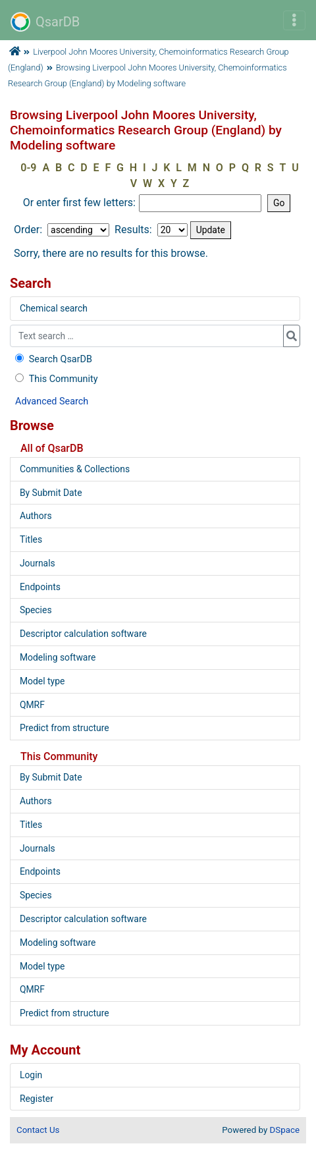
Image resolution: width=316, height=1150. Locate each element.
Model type (42, 681)
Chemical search (54, 308)
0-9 (28, 167)
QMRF (32, 704)
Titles (31, 539)
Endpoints (40, 587)
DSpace (285, 1130)
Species (36, 610)
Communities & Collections (75, 469)
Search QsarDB (52, 359)
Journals (37, 563)
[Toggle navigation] (294, 20)
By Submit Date (51, 492)
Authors (36, 515)
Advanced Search (51, 401)
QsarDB (45, 22)
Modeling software (57, 657)
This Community (55, 379)
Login (31, 1075)
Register (36, 1098)
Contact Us (37, 1130)
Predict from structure (64, 728)
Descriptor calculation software (83, 633)
